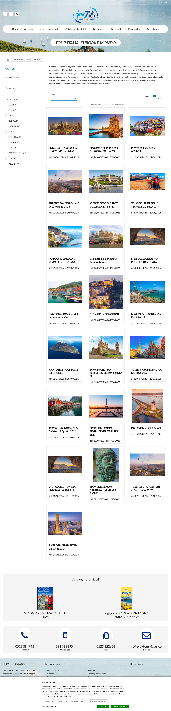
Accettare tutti (120, 706)
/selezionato (49, 706)
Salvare (103, 706)
